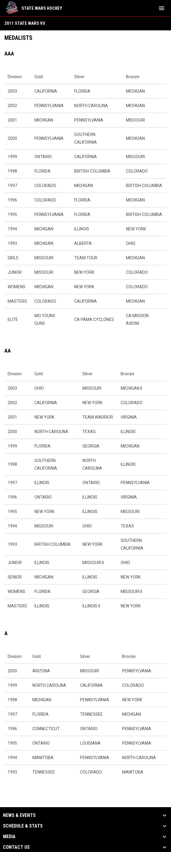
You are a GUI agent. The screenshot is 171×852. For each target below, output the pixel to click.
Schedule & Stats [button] (23, 826)
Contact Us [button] (16, 847)
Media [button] (9, 836)
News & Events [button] (19, 815)
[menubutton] (161, 8)
